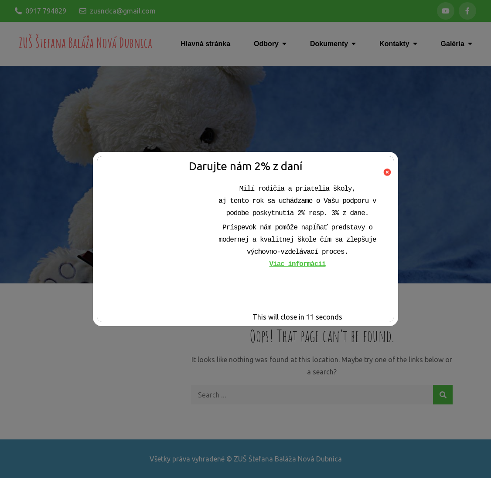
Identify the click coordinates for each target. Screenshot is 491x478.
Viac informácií (297, 264)
